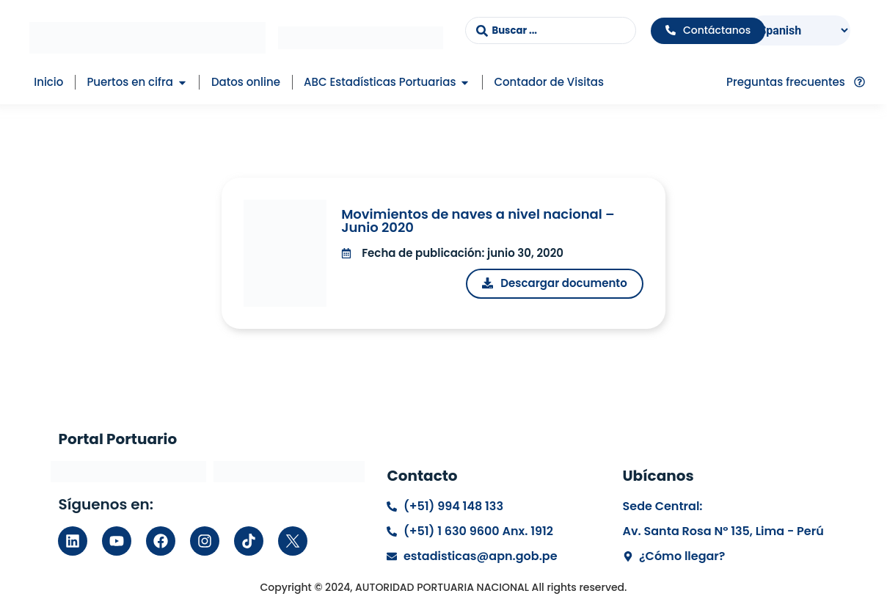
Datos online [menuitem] (245, 82)
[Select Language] (800, 30)
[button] (182, 82)
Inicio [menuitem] (48, 82)
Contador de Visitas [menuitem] (548, 82)
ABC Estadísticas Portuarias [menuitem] (380, 82)
